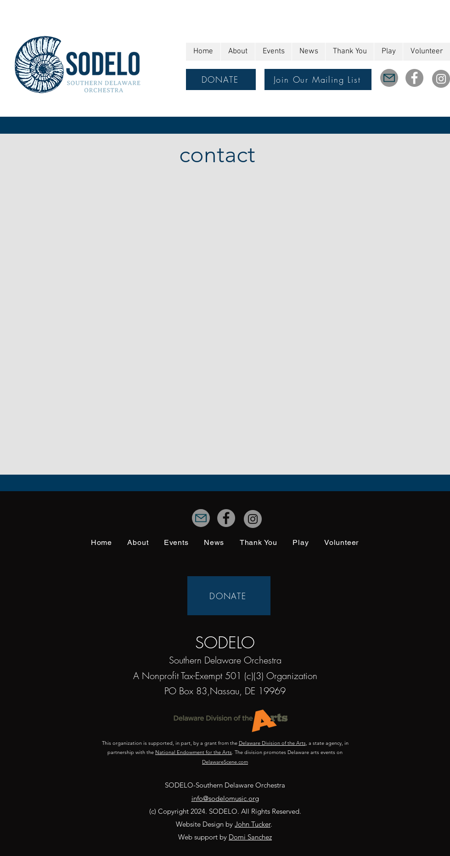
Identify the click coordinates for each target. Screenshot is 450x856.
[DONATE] (221, 79)
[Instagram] (441, 79)
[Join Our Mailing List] (317, 79)
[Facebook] (414, 78)
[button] (237, 52)
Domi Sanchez (250, 837)
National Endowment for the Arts (193, 752)
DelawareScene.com (225, 762)
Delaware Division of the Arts (272, 743)
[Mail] (389, 78)
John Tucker (252, 824)
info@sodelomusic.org (225, 798)
